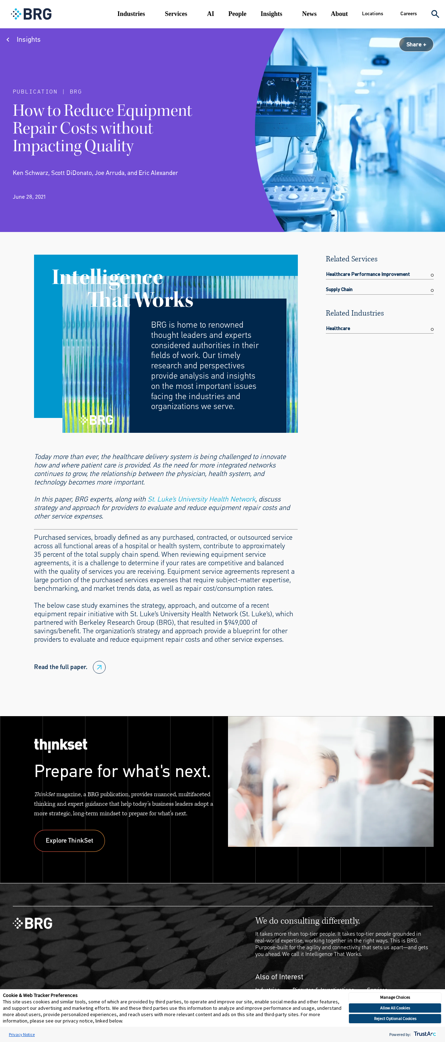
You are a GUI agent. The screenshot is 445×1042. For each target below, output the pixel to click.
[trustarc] (424, 1034)
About (339, 13)
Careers (408, 13)
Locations (372, 13)
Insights (271, 13)
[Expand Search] (435, 14)
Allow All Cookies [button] (395, 1007)
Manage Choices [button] (395, 997)
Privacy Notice (22, 1034)
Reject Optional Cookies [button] (395, 1018)
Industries (131, 13)
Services (176, 13)
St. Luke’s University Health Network (201, 499)
